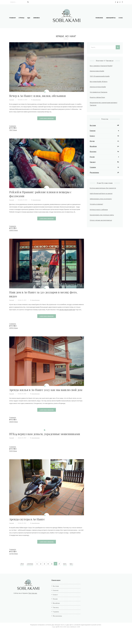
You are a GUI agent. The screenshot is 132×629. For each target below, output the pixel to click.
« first (22, 564)
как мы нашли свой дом (67, 309)
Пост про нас (32, 593)
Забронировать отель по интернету (101, 199)
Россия (92, 157)
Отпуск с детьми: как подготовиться (101, 220)
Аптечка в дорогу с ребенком (99, 209)
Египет (92, 136)
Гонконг (93, 131)
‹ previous (30, 564)
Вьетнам (93, 125)
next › (65, 564)
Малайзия (93, 146)
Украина (93, 167)
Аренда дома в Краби (97, 71)
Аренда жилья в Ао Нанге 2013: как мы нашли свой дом (45, 390)
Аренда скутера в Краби (98, 87)
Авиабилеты (111, 18)
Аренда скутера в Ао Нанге (27, 519)
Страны (21, 18)
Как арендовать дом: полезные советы (102, 215)
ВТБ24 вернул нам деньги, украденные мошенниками (44, 434)
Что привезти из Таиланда (98, 92)
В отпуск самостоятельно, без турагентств (103, 188)
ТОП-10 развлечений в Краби (99, 76)
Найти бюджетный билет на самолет (101, 193)
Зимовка (36, 18)
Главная (12, 18)
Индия (92, 141)
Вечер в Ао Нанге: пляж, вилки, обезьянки (37, 96)
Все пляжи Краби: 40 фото (98, 81)
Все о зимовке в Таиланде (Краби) (101, 66)
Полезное (99, 18)
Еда (28, 18)
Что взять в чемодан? (96, 204)
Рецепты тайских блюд (97, 97)
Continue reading (47, 118)
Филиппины (94, 172)
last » (71, 564)
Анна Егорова (37, 99)
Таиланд (11, 99)
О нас (121, 18)
